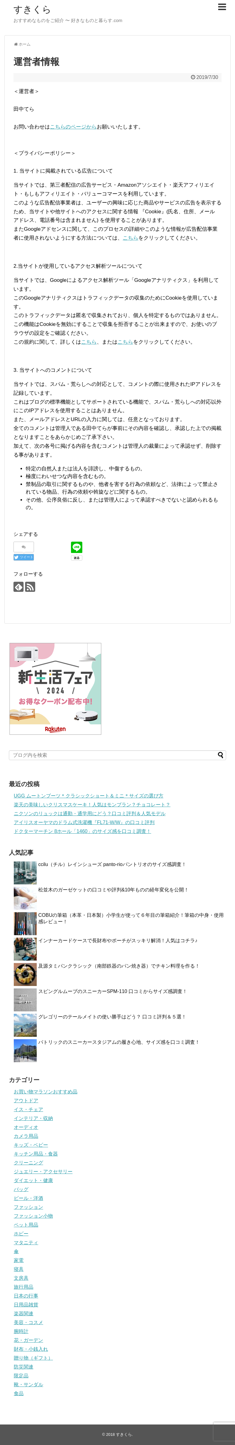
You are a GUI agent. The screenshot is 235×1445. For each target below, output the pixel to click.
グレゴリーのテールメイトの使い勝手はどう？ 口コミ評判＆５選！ (112, 1016)
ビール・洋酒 (28, 1198)
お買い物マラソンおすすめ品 (45, 1091)
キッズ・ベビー (31, 1145)
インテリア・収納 (33, 1118)
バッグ (21, 1189)
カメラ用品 (26, 1136)
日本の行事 (26, 1295)
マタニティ (26, 1242)
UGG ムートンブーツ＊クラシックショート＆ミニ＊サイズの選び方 (88, 795)
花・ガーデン (28, 1340)
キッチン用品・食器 (36, 1153)
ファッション (28, 1207)
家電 (19, 1260)
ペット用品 (26, 1224)
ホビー (21, 1233)
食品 (19, 1393)
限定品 (21, 1375)
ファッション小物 (33, 1216)
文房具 (21, 1278)
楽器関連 (23, 1313)
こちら (130, 238)
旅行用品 (23, 1287)
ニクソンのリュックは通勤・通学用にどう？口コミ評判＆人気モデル (90, 813)
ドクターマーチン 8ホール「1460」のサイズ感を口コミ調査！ (82, 831)
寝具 (19, 1269)
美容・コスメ (28, 1322)
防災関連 (23, 1366)
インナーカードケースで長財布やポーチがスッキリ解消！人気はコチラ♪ (117, 940)
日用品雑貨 (26, 1304)
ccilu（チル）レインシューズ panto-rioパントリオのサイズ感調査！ (112, 864)
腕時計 (21, 1331)
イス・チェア (28, 1109)
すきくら (32, 9)
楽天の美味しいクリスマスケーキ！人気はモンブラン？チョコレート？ (92, 804)
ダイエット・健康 (33, 1180)
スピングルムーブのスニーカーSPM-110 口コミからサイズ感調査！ (112, 991)
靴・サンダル (28, 1384)
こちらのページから (73, 127)
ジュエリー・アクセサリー (43, 1171)
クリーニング (28, 1162)
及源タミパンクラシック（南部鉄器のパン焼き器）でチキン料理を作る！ (119, 966)
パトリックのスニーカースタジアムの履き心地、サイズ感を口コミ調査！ (119, 1042)
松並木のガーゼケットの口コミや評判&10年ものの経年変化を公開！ (113, 889)
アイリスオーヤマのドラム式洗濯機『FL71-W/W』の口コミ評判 (84, 822)
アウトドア (26, 1100)
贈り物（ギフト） (33, 1358)
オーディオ (26, 1127)
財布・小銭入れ (31, 1349)
